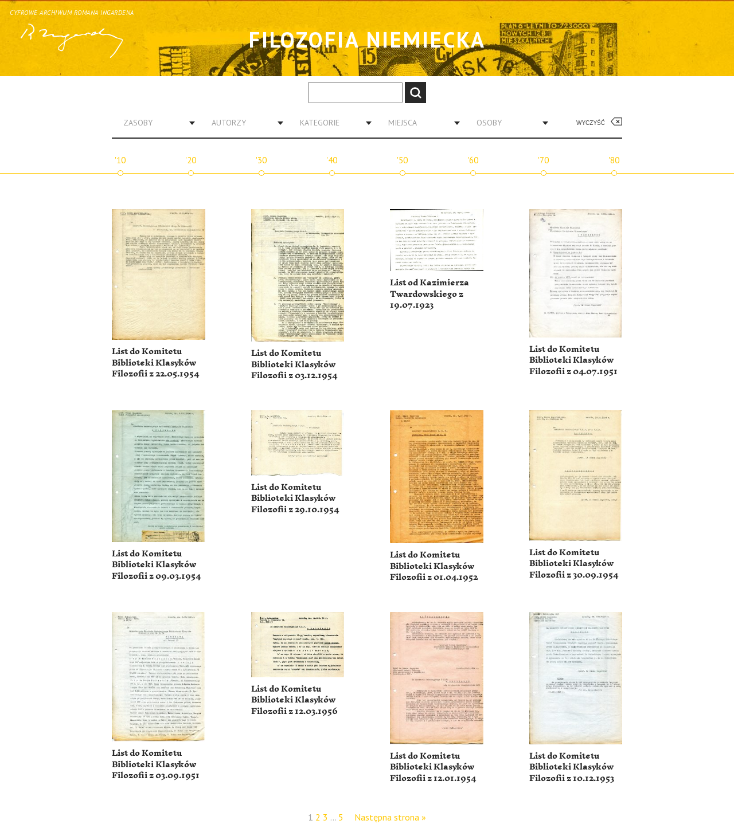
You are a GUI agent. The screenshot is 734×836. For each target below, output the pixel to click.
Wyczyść (590, 123)
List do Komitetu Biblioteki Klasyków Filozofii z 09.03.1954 (156, 565)
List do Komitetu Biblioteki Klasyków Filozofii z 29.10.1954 (295, 498)
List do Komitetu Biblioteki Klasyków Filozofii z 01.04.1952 (434, 566)
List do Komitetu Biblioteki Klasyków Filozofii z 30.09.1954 (573, 564)
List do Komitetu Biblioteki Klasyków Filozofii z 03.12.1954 (294, 364)
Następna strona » (390, 817)
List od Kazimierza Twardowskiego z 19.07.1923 (429, 294)
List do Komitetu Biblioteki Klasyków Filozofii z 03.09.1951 (156, 764)
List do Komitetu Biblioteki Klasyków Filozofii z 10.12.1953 (571, 767)
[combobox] (155, 123)
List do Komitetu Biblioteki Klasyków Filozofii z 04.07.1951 (573, 360)
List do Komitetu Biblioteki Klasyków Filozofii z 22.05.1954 (155, 363)
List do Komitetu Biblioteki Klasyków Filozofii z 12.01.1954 (433, 767)
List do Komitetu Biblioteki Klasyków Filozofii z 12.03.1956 (294, 700)
